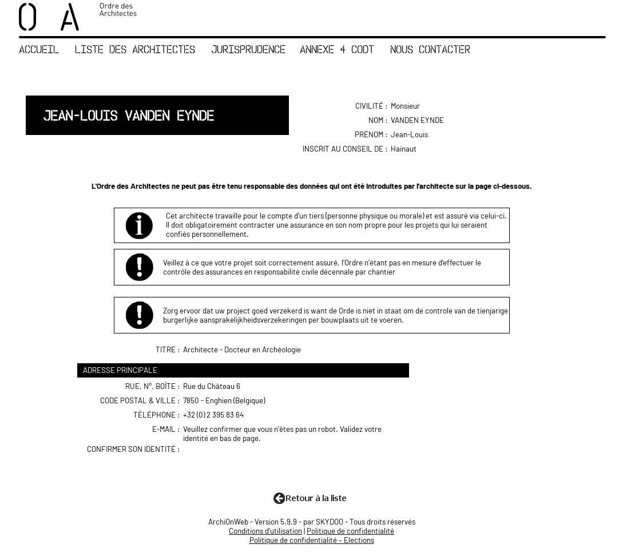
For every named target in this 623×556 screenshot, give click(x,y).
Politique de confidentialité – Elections (311, 540)
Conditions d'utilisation (265, 530)
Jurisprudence (248, 48)
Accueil (39, 48)
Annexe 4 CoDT (337, 48)
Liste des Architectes (135, 48)
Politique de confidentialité (350, 530)
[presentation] (272, 466)
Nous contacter (430, 48)
